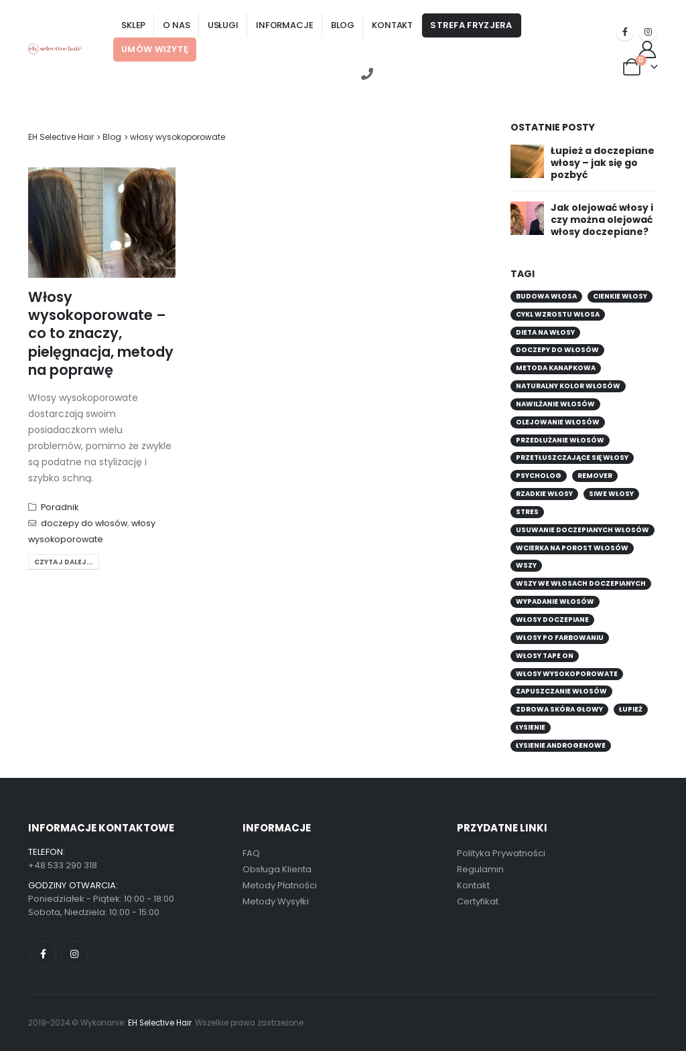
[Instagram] (647, 31)
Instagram (74, 954)
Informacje (285, 25)
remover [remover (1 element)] (594, 476)
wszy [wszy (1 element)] (526, 565)
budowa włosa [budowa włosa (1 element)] (546, 296)
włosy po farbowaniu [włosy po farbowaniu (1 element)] (560, 638)
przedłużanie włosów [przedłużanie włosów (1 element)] (560, 440)
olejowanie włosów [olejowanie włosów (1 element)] (558, 422)
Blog (342, 25)
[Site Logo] (55, 49)
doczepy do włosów (84, 523)
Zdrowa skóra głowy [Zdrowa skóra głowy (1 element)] (559, 709)
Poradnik (59, 507)
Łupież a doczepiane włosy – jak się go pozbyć (603, 162)
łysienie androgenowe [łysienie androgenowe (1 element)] (561, 745)
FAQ (251, 853)
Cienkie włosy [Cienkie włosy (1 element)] (620, 296)
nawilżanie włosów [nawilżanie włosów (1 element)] (555, 404)
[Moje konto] (647, 49)
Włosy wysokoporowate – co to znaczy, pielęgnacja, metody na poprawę (101, 333)
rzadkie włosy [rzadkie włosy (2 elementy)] (544, 494)
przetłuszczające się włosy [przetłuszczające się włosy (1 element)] (572, 458)
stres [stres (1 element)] (527, 512)
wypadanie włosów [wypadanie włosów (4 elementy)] (555, 601)
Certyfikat (477, 901)
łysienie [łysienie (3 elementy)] (530, 727)
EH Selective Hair (61, 137)
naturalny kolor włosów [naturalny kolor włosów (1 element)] (568, 386)
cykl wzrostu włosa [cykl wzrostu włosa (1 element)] (558, 314)
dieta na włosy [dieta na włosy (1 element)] (545, 332)
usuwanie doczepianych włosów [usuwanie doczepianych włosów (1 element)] (582, 530)
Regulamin (480, 869)
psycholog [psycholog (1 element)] (538, 476)
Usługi (223, 25)
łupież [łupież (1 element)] (630, 709)
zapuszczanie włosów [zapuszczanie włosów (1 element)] (561, 691)
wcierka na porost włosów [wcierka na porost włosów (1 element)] (572, 548)
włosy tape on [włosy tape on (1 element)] (544, 656)
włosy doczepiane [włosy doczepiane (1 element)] (552, 620)
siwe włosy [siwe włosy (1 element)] (611, 494)
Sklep (133, 25)
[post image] (102, 222)
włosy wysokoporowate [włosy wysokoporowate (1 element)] (567, 674)
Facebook (42, 954)
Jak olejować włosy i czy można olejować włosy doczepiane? (602, 219)
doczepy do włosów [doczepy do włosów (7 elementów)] (557, 350)
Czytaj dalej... (63, 562)
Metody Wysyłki (276, 901)
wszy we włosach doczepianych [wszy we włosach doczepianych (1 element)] (581, 583)
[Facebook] (625, 31)
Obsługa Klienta (277, 869)
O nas (176, 25)
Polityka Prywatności (501, 853)
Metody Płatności (280, 885)
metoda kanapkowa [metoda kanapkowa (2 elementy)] (556, 368)
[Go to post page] (527, 160)
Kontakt (392, 25)
